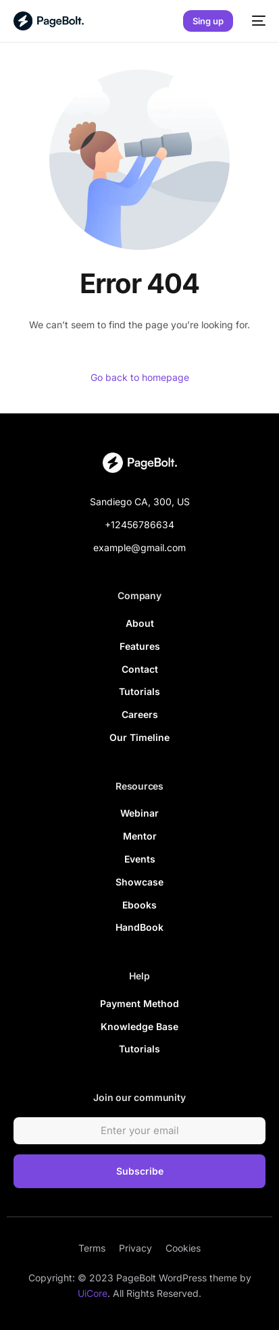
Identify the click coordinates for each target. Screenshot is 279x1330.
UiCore (92, 1293)
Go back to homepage (140, 377)
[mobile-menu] (256, 20)
